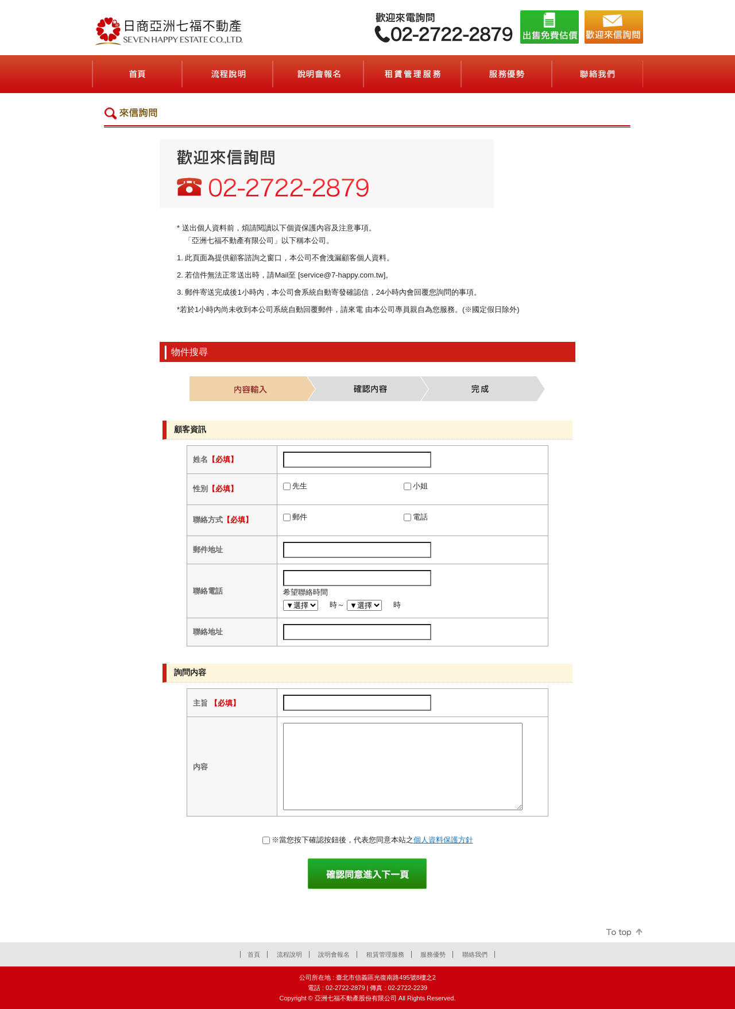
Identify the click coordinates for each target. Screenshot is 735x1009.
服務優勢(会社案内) (507, 74)
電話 (420, 517)
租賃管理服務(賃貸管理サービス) (413, 74)
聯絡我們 (475, 954)
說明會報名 (334, 954)
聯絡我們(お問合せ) (597, 74)
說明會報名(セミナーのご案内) (318, 74)
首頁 (253, 954)
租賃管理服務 (385, 954)
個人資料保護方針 (443, 839)
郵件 (299, 517)
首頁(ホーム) (137, 74)
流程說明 (289, 954)
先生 (299, 486)
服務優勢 (433, 954)
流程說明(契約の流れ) (228, 74)
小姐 (420, 486)
